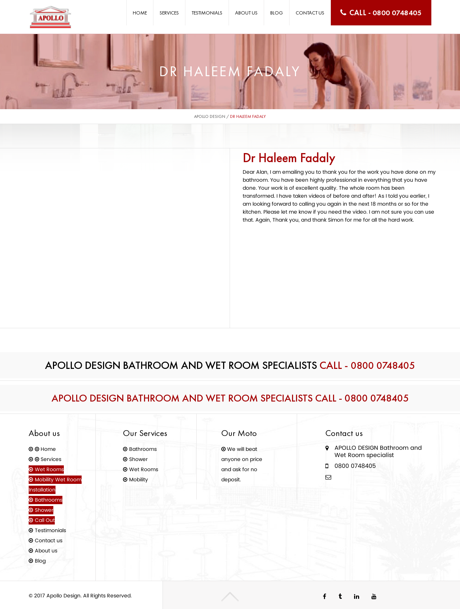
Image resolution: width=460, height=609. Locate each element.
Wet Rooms (50, 469)
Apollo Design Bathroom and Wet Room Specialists (196, 398)
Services (169, 12)
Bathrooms (50, 499)
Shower (45, 510)
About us (246, 12)
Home (140, 12)
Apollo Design (209, 116)
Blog (276, 12)
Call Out (46, 520)
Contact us (310, 12)
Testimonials (207, 12)
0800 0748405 (397, 12)
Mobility (140, 479)
